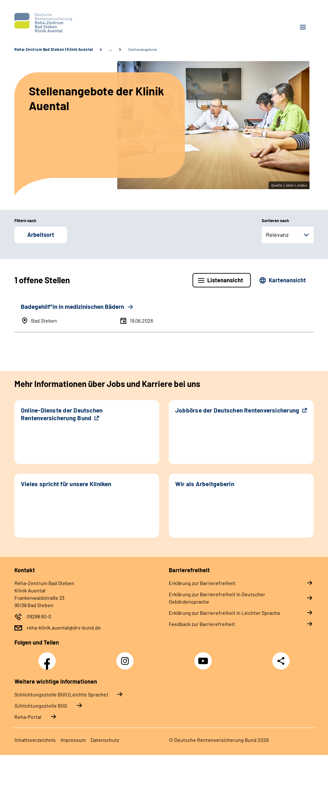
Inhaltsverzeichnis (35, 740)
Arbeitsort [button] (40, 234)
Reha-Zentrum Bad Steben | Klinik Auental (53, 49)
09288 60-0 (39, 616)
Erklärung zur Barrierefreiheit (202, 583)
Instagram (126, 657)
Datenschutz (105, 740)
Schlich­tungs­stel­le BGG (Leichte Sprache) (61, 694)
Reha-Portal (27, 717)
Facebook (48, 657)
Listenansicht (225, 280)
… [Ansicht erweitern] (110, 49)
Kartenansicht (287, 280)
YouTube (204, 657)
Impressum (73, 740)
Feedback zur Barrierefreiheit (202, 624)
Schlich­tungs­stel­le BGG (40, 706)
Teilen (281, 661)
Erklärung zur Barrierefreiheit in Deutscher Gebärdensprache (217, 598)
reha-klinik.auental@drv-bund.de (64, 627)
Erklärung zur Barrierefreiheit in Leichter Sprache (224, 613)
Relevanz (277, 234)
